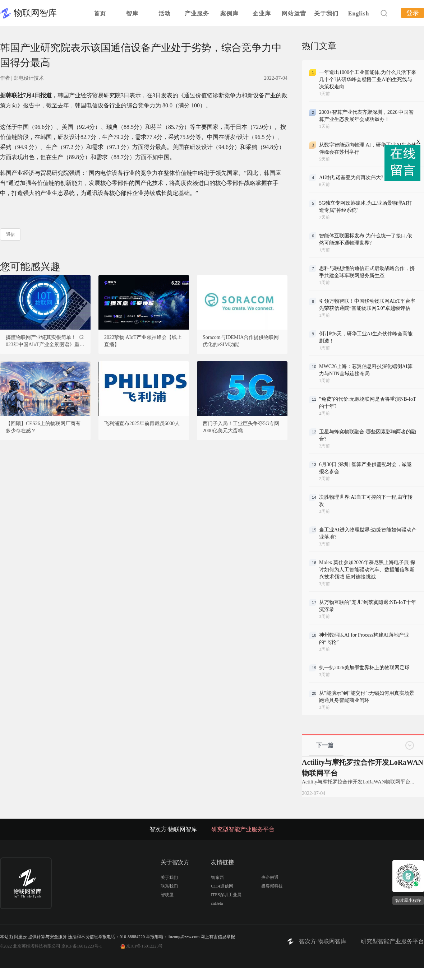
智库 (132, 13)
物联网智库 (35, 13)
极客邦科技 (272, 886)
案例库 (229, 13)
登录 (412, 13)
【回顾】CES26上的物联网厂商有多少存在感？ (43, 427)
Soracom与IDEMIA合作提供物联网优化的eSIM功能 (241, 341)
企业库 (262, 13)
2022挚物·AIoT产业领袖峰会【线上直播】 (143, 341)
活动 (164, 13)
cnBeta (217, 903)
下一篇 (324, 745)
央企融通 (269, 877)
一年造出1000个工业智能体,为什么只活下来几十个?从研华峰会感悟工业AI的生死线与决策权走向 (367, 79)
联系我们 (169, 886)
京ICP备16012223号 (144, 946)
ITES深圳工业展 (226, 894)
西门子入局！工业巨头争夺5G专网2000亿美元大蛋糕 (241, 427)
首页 (100, 13)
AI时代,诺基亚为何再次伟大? (351, 177)
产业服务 (197, 13)
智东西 (217, 877)
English (358, 13)
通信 (10, 234)
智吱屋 (167, 894)
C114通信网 (222, 886)
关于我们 (326, 13)
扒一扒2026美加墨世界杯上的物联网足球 (364, 667)
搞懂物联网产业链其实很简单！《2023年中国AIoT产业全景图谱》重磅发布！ (45, 341)
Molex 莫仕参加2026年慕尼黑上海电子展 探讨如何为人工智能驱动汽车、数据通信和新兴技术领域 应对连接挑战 (367, 570)
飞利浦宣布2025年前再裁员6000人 (142, 423)
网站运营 (294, 13)
